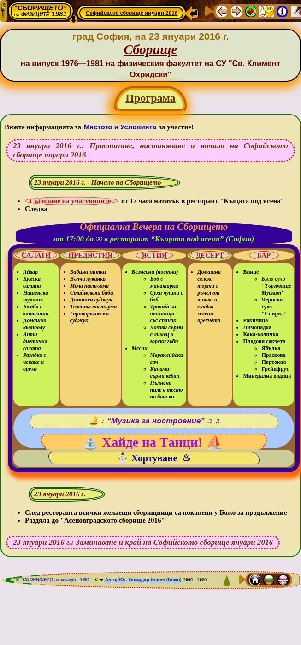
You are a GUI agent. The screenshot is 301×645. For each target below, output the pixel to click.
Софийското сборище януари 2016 (131, 12)
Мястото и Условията (120, 127)
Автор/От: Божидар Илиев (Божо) (143, 579)
